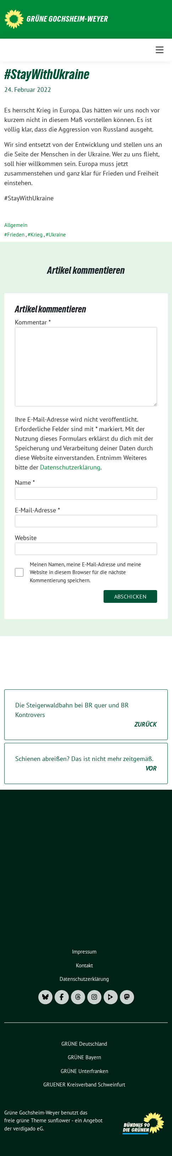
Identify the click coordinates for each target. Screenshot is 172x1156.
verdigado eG (28, 1128)
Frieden (15, 234)
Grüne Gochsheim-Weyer (67, 18)
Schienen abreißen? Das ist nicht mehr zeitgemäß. (86, 764)
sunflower (59, 1120)
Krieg (36, 234)
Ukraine (57, 234)
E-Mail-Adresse (37, 510)
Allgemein (15, 225)
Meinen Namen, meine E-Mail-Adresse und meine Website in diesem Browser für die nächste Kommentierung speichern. (85, 572)
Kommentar (33, 322)
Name (25, 482)
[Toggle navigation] (159, 50)
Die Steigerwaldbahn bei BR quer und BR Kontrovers (86, 715)
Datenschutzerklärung (70, 467)
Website (26, 538)
